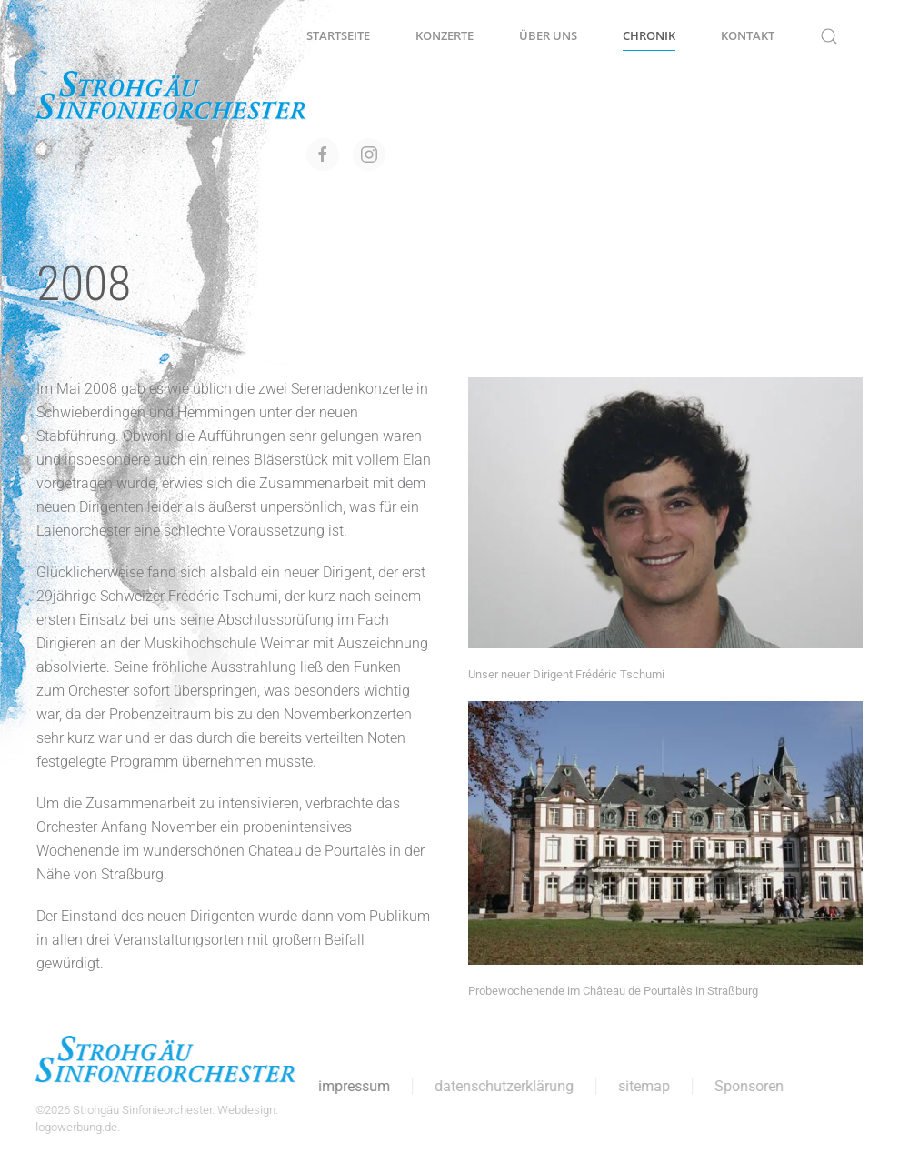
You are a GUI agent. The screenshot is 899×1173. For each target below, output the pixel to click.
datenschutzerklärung (503, 1086)
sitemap (643, 1086)
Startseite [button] (338, 35)
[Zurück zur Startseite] (171, 95)
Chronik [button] (649, 35)
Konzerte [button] (444, 35)
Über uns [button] (548, 35)
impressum (353, 1086)
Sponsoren (748, 1086)
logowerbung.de (75, 1127)
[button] (829, 36)
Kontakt (747, 35)
